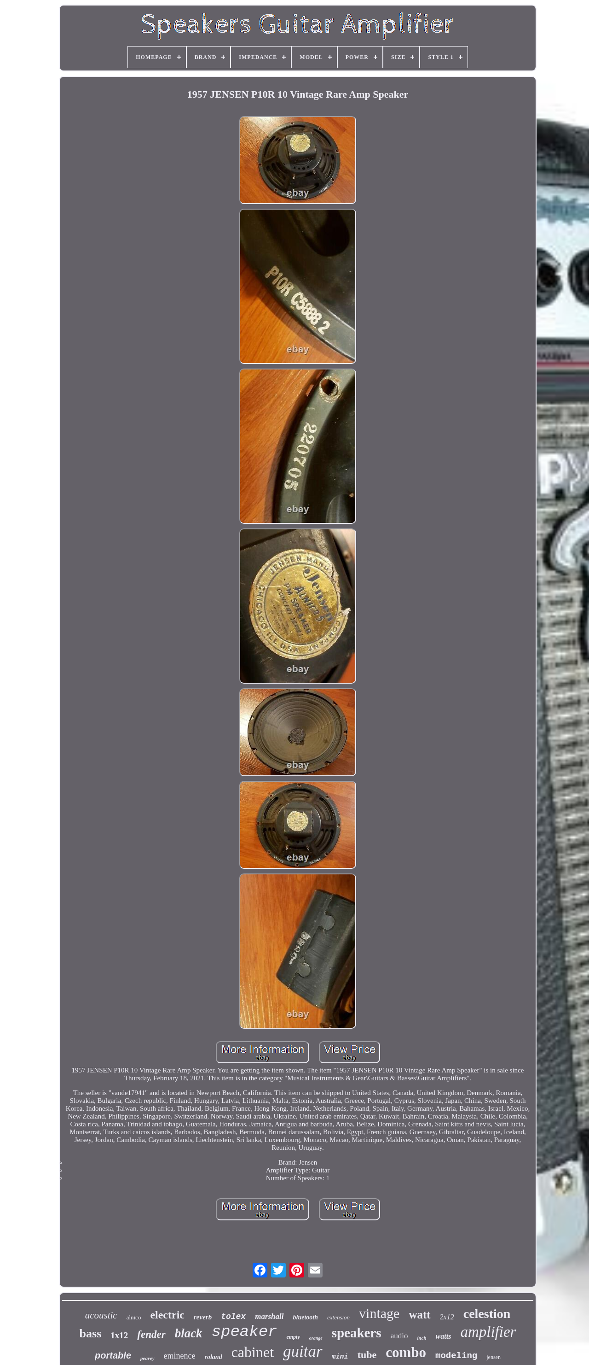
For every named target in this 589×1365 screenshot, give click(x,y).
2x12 (447, 1317)
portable (113, 1355)
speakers (356, 1332)
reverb (203, 1317)
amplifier (488, 1332)
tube (367, 1354)
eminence (180, 1355)
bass (91, 1333)
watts (443, 1336)
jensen (493, 1357)
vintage (379, 1313)
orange (316, 1338)
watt (419, 1314)
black (188, 1333)
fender (151, 1334)
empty (293, 1337)
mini (340, 1357)
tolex (233, 1316)
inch (421, 1338)
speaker (244, 1332)
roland (213, 1356)
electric (167, 1315)
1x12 (119, 1335)
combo (406, 1352)
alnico (134, 1317)
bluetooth (305, 1317)
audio (399, 1335)
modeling (456, 1356)
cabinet (252, 1352)
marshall (269, 1316)
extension (338, 1317)
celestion (487, 1313)
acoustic (101, 1315)
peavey (147, 1358)
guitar (303, 1351)
